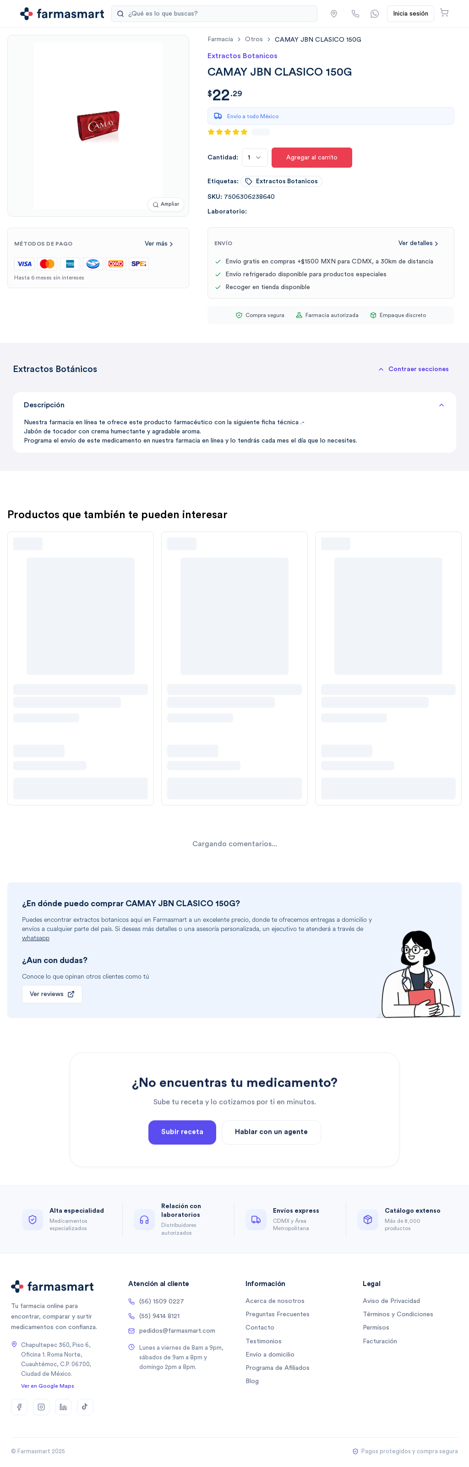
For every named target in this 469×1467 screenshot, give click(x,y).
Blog (252, 1381)
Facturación (380, 1341)
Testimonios (263, 1341)
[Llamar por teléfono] (355, 14)
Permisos (376, 1328)
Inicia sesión (410, 14)
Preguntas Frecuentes (277, 1314)
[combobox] (255, 157)
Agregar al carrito (312, 157)
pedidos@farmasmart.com (171, 1331)
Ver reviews (52, 994)
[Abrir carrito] (444, 12)
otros (254, 39)
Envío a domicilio (269, 1355)
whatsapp (35, 938)
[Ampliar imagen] (165, 204)
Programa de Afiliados (277, 1368)
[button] (334, 14)
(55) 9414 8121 (154, 1316)
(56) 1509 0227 (156, 1301)
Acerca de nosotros (275, 1301)
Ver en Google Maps (47, 1386)
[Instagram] (41, 1407)
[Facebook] (19, 1407)
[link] (318, 39)
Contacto (259, 1328)
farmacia (220, 39)
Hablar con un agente (271, 1176)
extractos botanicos (281, 181)
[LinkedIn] (63, 1407)
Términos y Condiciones (398, 1314)
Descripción (234, 405)
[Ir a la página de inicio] (62, 13)
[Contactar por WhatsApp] (375, 14)
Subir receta (182, 1176)
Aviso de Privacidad (391, 1301)
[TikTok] (85, 1407)
